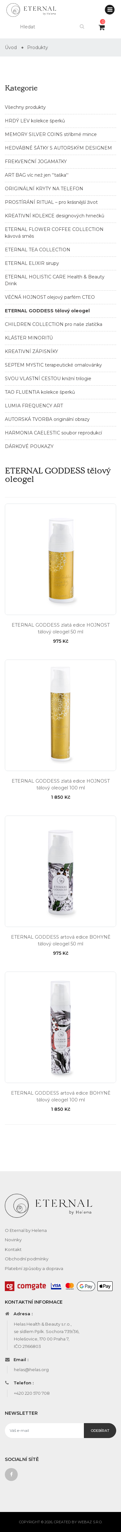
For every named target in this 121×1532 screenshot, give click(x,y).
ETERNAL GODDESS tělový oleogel (47, 311)
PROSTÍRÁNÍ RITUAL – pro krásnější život (51, 202)
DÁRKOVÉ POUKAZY (29, 446)
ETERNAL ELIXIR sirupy (32, 263)
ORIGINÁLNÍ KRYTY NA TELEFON (44, 189)
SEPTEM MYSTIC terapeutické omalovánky (53, 365)
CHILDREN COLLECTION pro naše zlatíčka (53, 324)
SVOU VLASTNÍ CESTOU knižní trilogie (48, 378)
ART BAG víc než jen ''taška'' (36, 175)
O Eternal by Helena (26, 1230)
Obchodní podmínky (26, 1258)
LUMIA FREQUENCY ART (34, 406)
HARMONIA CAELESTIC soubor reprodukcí (53, 433)
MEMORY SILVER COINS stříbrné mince (51, 134)
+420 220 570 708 (32, 1393)
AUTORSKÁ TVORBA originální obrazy (47, 419)
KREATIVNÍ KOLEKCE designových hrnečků (54, 216)
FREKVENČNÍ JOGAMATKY (36, 161)
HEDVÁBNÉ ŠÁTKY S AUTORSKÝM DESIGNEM (58, 148)
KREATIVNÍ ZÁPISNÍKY (31, 351)
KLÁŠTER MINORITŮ (29, 338)
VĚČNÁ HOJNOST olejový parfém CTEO (50, 297)
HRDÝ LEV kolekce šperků (35, 121)
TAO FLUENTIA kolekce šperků (40, 392)
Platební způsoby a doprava (34, 1268)
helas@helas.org (31, 1369)
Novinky (13, 1239)
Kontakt (13, 1249)
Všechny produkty (25, 107)
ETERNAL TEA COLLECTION (37, 250)
